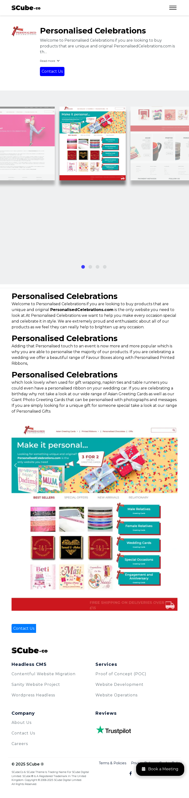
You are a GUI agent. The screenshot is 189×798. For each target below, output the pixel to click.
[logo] (26, 8)
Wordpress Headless (33, 695)
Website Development (119, 684)
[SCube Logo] (94, 650)
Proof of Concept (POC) (120, 674)
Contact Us (52, 71)
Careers (20, 743)
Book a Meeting (160, 769)
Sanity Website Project (36, 684)
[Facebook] (127, 774)
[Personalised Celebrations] (24, 31)
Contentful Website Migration (44, 674)
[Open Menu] (172, 8)
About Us (22, 722)
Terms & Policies (112, 763)
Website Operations (116, 695)
